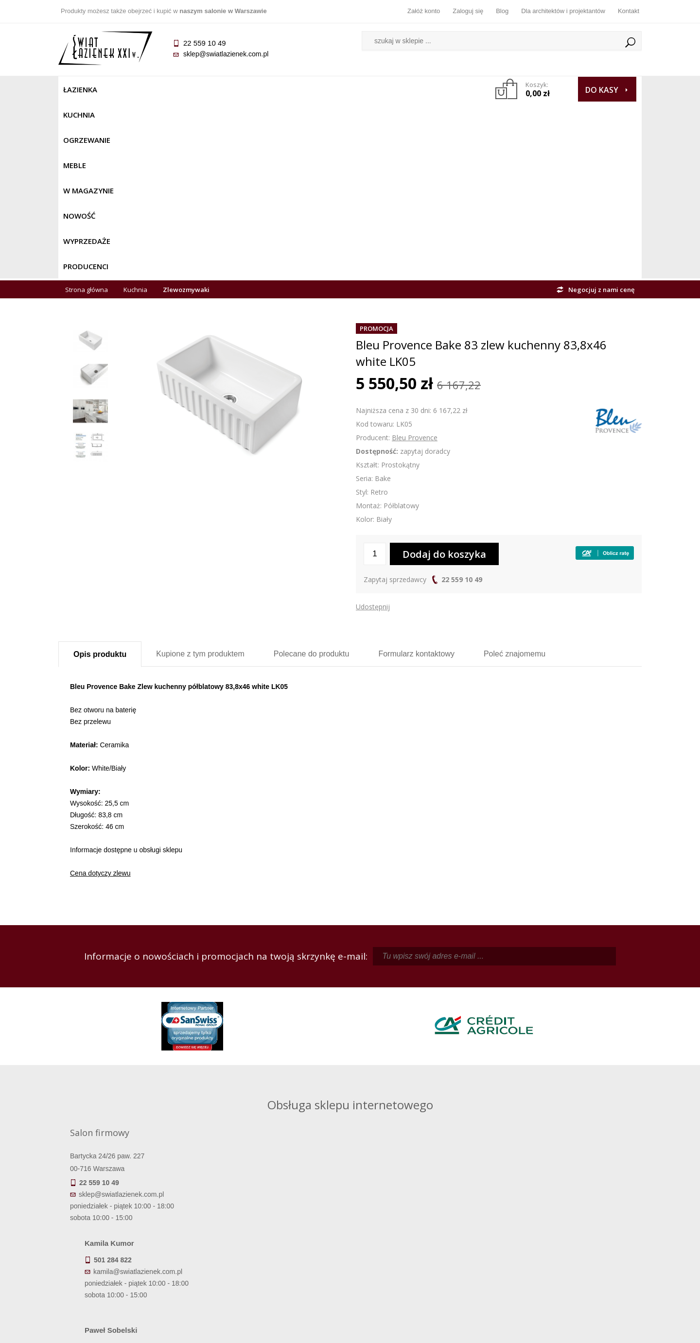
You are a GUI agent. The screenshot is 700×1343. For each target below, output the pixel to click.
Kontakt (628, 11)
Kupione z (200, 477)
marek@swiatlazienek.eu (506, 1044)
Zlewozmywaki (186, 112)
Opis (99, 477)
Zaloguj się (468, 11)
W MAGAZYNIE (270, 89)
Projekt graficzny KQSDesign (503, 1329)
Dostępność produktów (131, 1224)
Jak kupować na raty (277, 1237)
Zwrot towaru (131, 1265)
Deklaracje (131, 1278)
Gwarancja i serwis (131, 1251)
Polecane (312, 477)
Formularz (416, 477)
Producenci (433, 89)
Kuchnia (124, 89)
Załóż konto (423, 11)
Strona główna (86, 112)
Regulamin (277, 1210)
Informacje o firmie (568, 1224)
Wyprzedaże (375, 89)
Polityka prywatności (277, 1251)
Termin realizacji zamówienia (131, 1210)
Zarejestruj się (423, 1224)
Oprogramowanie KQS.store (599, 1329)
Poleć (514, 477)
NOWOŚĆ (324, 89)
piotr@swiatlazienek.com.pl (509, 993)
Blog (502, 11)
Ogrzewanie (175, 89)
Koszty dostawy (131, 1237)
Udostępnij (373, 429)
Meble (222, 89)
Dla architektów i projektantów (563, 11)
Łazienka (80, 89)
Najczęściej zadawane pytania (277, 1224)
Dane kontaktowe (568, 1210)
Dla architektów (568, 1237)
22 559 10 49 (461, 402)
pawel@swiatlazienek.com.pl (281, 1080)
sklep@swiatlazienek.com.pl (225, 54)
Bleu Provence (415, 260)
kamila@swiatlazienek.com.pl (282, 993)
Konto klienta (423, 1251)
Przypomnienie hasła (423, 1237)
